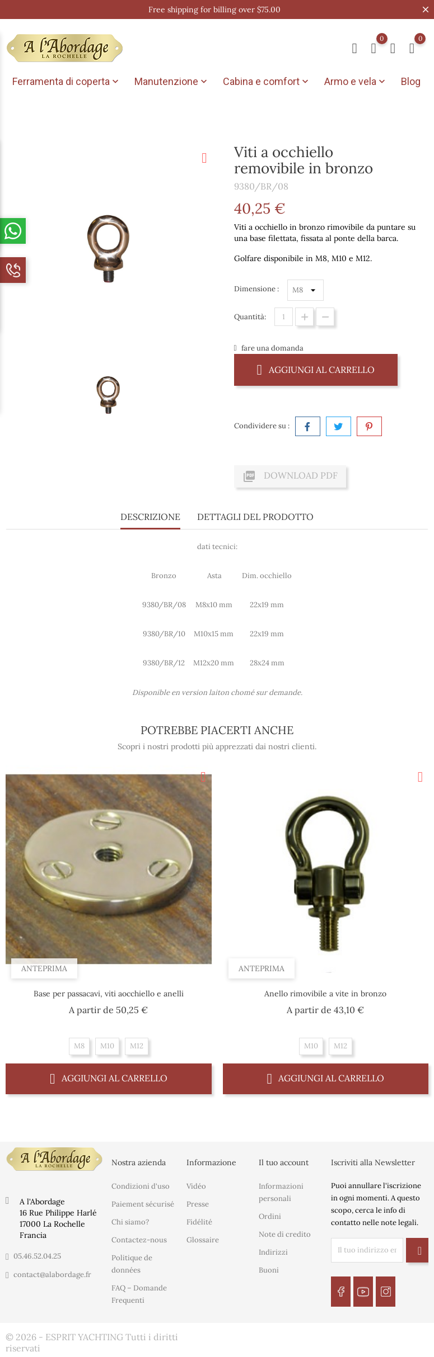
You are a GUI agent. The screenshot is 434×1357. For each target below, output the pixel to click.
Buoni (269, 1270)
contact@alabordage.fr (52, 1274)
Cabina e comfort (267, 81)
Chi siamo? (130, 1222)
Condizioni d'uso (140, 1186)
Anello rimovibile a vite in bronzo (325, 994)
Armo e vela (356, 81)
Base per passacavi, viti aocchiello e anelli (109, 994)
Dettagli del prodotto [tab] (255, 516)
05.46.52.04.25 (37, 1255)
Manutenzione (171, 81)
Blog (411, 81)
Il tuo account (284, 1162)
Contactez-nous (139, 1240)
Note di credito (285, 1234)
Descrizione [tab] (150, 516)
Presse (197, 1204)
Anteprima (44, 968)
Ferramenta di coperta (66, 81)
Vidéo (196, 1186)
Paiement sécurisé (142, 1204)
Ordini (270, 1216)
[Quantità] (283, 317)
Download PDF (290, 476)
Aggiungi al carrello (316, 369)
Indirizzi (273, 1252)
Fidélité (199, 1222)
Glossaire (202, 1240)
